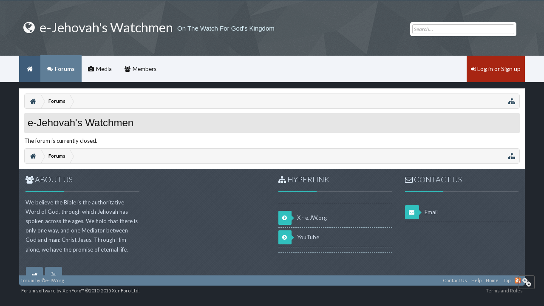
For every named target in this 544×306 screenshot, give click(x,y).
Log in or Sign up (496, 68)
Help (476, 280)
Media (104, 68)
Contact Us (455, 280)
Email (421, 212)
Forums (65, 68)
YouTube (298, 237)
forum (27, 280)
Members (144, 68)
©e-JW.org (52, 280)
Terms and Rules (504, 290)
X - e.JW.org (302, 218)
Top (506, 280)
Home (29, 69)
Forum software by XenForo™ (80, 290)
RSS (518, 280)
